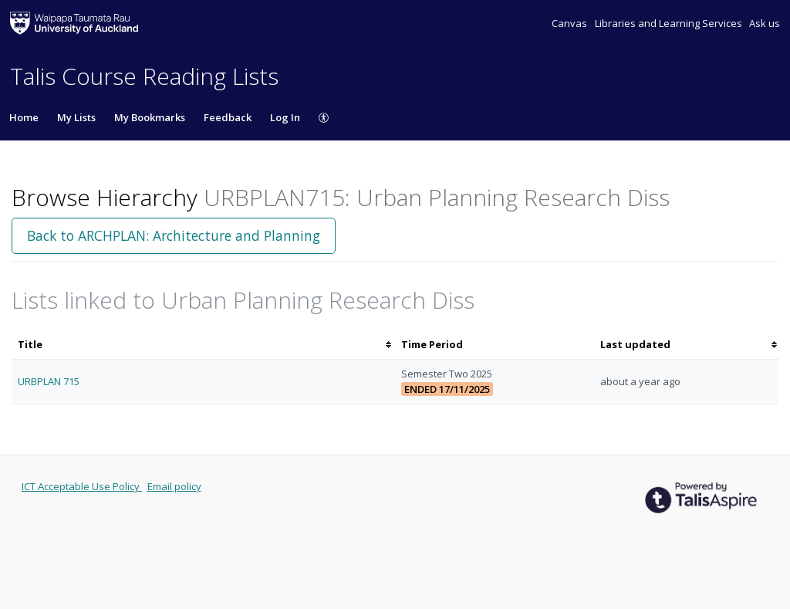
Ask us (764, 23)
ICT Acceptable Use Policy (82, 486)
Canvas (570, 23)
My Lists (76, 117)
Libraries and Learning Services (669, 23)
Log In (285, 117)
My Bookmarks (149, 117)
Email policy (174, 486)
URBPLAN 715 (48, 381)
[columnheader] (203, 344)
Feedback (228, 117)
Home (24, 117)
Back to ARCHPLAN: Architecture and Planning (173, 235)
